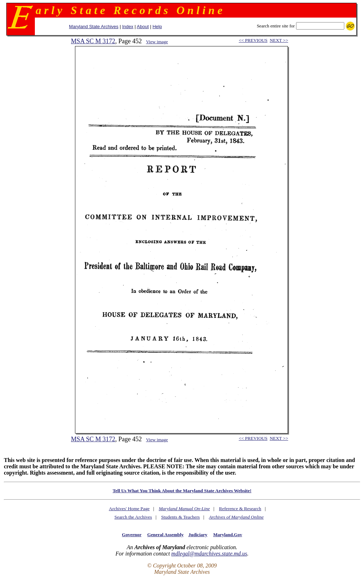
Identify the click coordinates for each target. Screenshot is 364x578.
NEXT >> (279, 40)
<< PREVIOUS (253, 40)
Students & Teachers (180, 517)
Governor (131, 534)
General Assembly (165, 534)
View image (157, 41)
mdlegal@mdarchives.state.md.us (209, 554)
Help (157, 26)
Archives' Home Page (129, 508)
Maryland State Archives (93, 26)
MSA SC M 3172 (93, 41)
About (143, 26)
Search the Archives (133, 517)
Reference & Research (240, 508)
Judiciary (197, 534)
